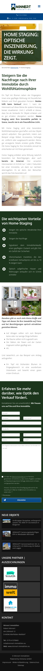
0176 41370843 (22, 15)
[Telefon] (11, 439)
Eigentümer (14, 68)
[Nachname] (32, 418)
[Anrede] (11, 413)
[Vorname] (11, 418)
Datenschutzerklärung (19, 477)
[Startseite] (21, 6)
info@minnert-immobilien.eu (14, 643)
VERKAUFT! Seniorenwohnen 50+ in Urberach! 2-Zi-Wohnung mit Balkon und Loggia (26, 546)
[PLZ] (11, 434)
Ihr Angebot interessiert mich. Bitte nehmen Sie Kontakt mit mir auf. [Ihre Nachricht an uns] (21, 458)
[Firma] (21, 423)
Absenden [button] (21, 500)
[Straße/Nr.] (21, 429)
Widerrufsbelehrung (20, 662)
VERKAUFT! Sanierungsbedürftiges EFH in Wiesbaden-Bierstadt (25, 533)
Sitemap (21, 665)
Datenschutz (34, 662)
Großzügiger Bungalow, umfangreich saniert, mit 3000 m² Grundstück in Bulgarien (26, 522)
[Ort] (32, 434)
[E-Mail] (32, 439)
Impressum (6, 662)
